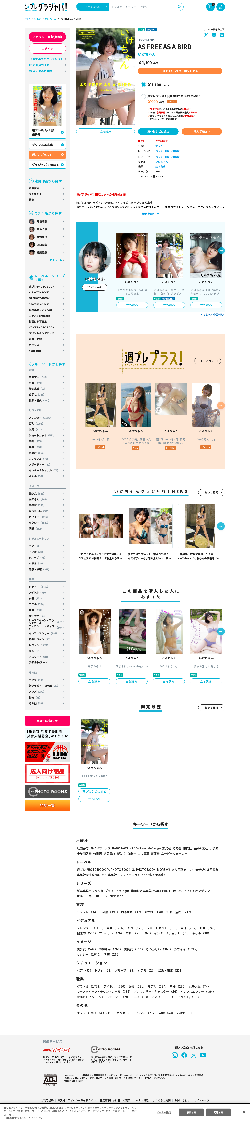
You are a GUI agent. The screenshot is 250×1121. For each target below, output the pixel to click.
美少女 (37, 493)
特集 (31, 200)
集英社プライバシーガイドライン (77, 1100)
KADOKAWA (120, 848)
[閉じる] (243, 1112)
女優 (36, 598)
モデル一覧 (55, 260)
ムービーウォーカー (174, 853)
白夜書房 (143, 853)
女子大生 (38, 616)
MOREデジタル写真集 (169, 869)
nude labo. (35, 351)
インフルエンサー (44, 633)
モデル (37, 604)
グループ (38, 557)
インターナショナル (44, 470)
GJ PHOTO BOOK (39, 298)
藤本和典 (160, 166)
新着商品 (34, 188)
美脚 (36, 441)
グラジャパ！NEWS (45, 165)
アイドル (38, 592)
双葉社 (155, 853)
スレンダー (41, 418)
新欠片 (121, 853)
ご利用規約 (47, 1100)
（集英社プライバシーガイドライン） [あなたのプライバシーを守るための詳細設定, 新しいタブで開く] (25, 1118)
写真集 (36, 19)
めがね (37, 394)
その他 (37, 703)
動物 (35, 697)
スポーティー (40, 464)
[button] (221, 251)
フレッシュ (39, 458)
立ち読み (105, 132)
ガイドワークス (100, 848)
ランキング (35, 194)
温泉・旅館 (40, 569)
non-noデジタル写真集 (200, 869)
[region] (125, 1112)
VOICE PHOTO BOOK (41, 327)
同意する (218, 1112)
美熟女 (37, 505)
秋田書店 (83, 848)
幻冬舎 (176, 848)
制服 (36, 383)
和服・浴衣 (40, 400)
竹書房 (97, 853)
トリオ (37, 552)
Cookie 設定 (141, 1100)
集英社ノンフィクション (124, 875)
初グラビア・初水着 (44, 686)
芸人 (35, 651)
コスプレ (39, 377)
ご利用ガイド (41, 65)
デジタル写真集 (42, 145)
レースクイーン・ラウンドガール (46, 621)
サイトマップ (201, 1100)
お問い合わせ (182, 1100)
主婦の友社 (200, 848)
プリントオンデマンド (41, 333)
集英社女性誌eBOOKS (91, 875)
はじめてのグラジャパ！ (48, 59)
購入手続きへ (202, 131)
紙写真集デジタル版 (40, 310)
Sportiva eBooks (39, 304)
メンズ (37, 691)
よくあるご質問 (42, 71)
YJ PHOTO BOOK (39, 292)
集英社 (159, 146)
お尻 (36, 429)
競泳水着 (38, 389)
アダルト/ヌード (38, 662)
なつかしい (40, 511)
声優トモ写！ (36, 339)
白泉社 (131, 853)
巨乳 (37, 423)
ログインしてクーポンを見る (180, 71)
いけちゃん (50, 19)
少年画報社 (84, 853)
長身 (36, 447)
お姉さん (39, 499)
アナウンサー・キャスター (46, 627)
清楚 (36, 528)
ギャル (37, 476)
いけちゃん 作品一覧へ (213, 314)
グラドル (39, 586)
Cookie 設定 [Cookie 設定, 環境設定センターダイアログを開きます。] (164, 1112)
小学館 (213, 848)
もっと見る (208, 361)
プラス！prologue (39, 316)
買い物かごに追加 (158, 131)
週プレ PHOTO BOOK (41, 286)
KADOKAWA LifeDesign (145, 848)
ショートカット (42, 435)
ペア (35, 546)
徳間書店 (109, 853)
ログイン (47, 48)
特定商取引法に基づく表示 (115, 1100)
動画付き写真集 (38, 321)
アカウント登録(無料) (47, 37)
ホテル (37, 563)
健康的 (37, 453)
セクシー (39, 523)
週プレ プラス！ (42, 155)
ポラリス (34, 345)
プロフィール (94, 287)
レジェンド (40, 645)
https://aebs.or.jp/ (72, 1080)
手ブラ (37, 680)
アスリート (39, 657)
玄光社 (166, 848)
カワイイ (39, 517)
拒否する (191, 1112)
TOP (27, 19)
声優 (36, 610)
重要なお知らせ (47, 721)
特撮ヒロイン (40, 639)
